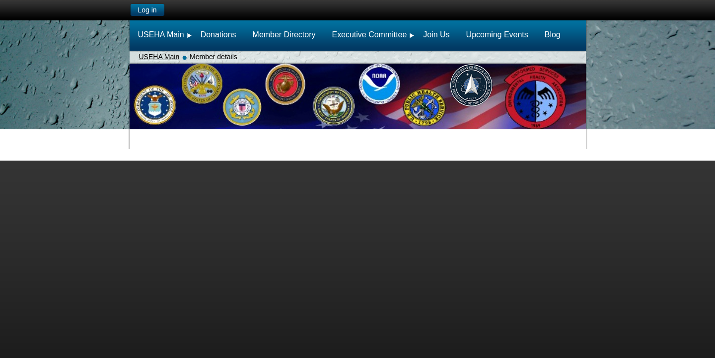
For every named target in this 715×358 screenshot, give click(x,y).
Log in (147, 10)
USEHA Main (159, 57)
